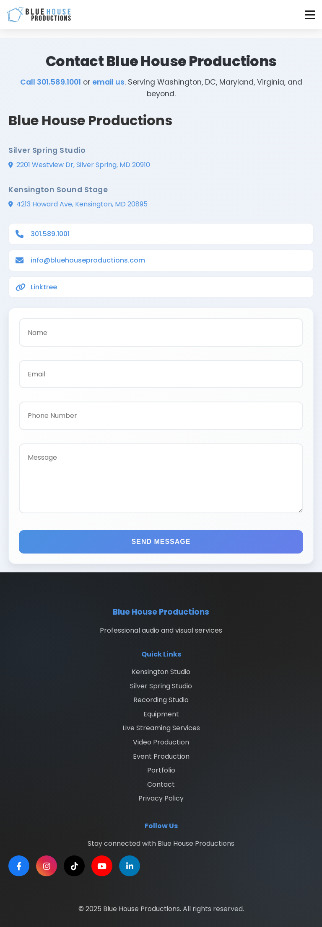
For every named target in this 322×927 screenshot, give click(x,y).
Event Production (161, 756)
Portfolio (161, 770)
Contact (161, 784)
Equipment (161, 714)
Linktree (44, 287)
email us (108, 82)
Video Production (161, 742)
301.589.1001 (50, 234)
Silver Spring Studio (161, 686)
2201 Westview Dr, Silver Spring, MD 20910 (83, 165)
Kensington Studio (161, 672)
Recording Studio (161, 700)
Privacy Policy (161, 798)
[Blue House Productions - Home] (39, 15)
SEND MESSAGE (161, 541)
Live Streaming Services (161, 728)
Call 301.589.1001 (50, 82)
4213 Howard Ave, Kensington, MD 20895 (82, 204)
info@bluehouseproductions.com (88, 260)
